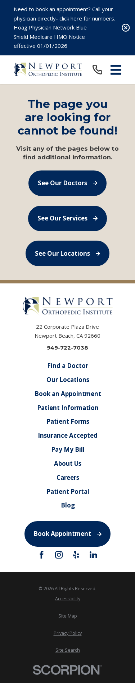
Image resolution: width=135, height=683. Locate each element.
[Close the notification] (126, 28)
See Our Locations (67, 253)
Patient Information (67, 407)
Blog (67, 505)
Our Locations (67, 379)
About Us (67, 463)
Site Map (67, 616)
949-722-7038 (67, 347)
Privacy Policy (68, 633)
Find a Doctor (67, 365)
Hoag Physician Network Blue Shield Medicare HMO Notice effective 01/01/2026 (50, 36)
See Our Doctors (68, 183)
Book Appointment (67, 533)
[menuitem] (68, 598)
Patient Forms (67, 421)
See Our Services (67, 218)
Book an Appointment (67, 393)
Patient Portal (67, 491)
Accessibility (67, 599)
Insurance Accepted (68, 435)
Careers (67, 477)
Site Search (67, 650)
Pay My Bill (67, 449)
